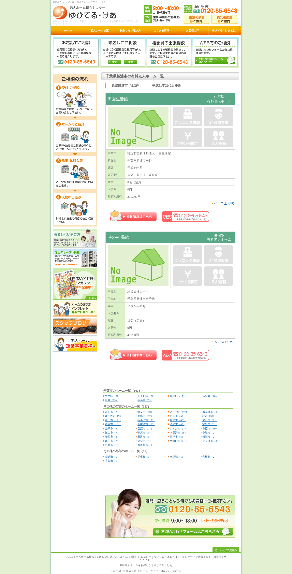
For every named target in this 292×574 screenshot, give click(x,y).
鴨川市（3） (144, 432)
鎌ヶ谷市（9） (113, 415)
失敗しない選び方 (107, 556)
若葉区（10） (210, 396)
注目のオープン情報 (191, 556)
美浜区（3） (144, 400)
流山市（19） (113, 420)
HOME (69, 556)
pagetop (223, 203)
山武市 (109, 428)
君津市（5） (144, 436)
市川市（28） (113, 411)
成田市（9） (209, 420)
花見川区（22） (146, 396)
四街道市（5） (146, 424)
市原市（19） (210, 428)
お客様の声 (144, 556)
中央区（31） (113, 396)
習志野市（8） (211, 411)
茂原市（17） (145, 428)
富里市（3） (209, 424)
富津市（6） (177, 436)
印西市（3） (112, 436)
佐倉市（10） (113, 424)
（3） (116, 428)
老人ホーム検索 (85, 556)
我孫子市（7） (146, 420)
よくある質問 (128, 556)
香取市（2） (209, 432)
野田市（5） (177, 415)
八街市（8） (177, 424)
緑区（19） (111, 400)
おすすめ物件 (213, 556)
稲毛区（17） (178, 396)
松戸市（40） (178, 420)
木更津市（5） (178, 432)
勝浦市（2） (209, 436)
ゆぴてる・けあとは (165, 556)
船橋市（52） (145, 415)
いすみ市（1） (178, 428)
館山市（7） (112, 432)
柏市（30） (209, 415)
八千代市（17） (179, 411)
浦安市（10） (145, 411)
